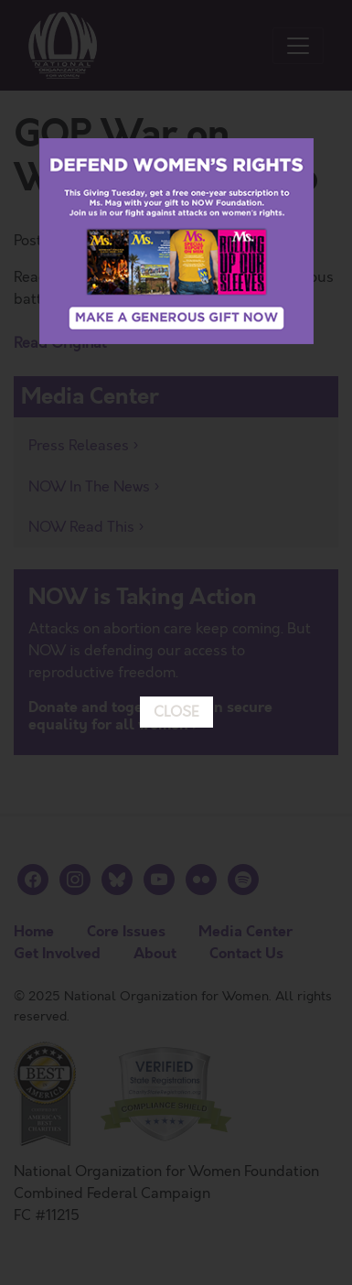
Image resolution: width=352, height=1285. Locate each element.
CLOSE (176, 640)
